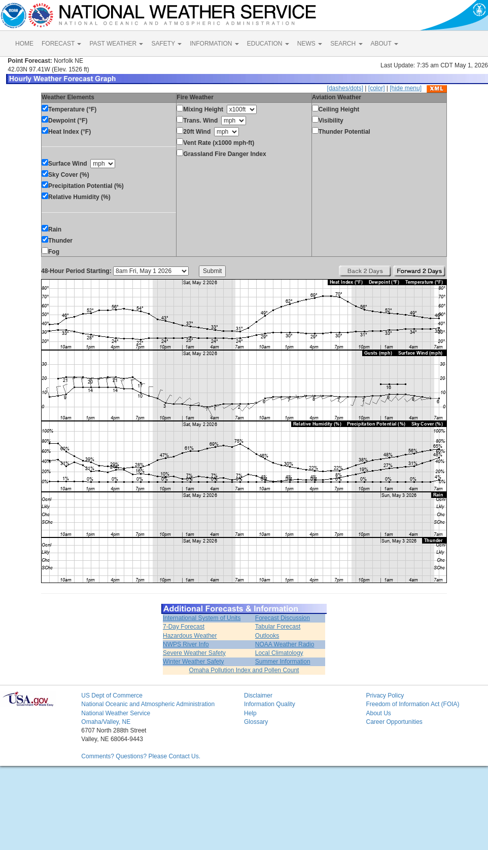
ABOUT (384, 43)
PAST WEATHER (116, 43)
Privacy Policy (385, 695)
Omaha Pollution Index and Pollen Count (244, 670)
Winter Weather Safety (193, 661)
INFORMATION (214, 43)
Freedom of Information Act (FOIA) (412, 704)
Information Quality (269, 704)
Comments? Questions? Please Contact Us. (140, 756)
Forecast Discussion (282, 618)
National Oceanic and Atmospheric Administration (148, 704)
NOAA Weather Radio (285, 644)
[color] (376, 88)
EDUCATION (268, 43)
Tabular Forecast (277, 626)
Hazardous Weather (190, 635)
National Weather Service (115, 713)
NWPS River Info (186, 644)
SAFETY (166, 43)
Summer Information (282, 661)
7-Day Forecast (183, 626)
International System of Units (201, 618)
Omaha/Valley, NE (105, 721)
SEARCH (346, 43)
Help (250, 713)
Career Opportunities (394, 721)
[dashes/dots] (345, 88)
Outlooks (267, 635)
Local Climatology (279, 652)
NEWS (309, 43)
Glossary (256, 721)
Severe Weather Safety (194, 652)
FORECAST (61, 43)
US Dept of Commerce (112, 695)
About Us (378, 713)
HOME (24, 43)
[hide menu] (406, 88)
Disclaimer (258, 695)
